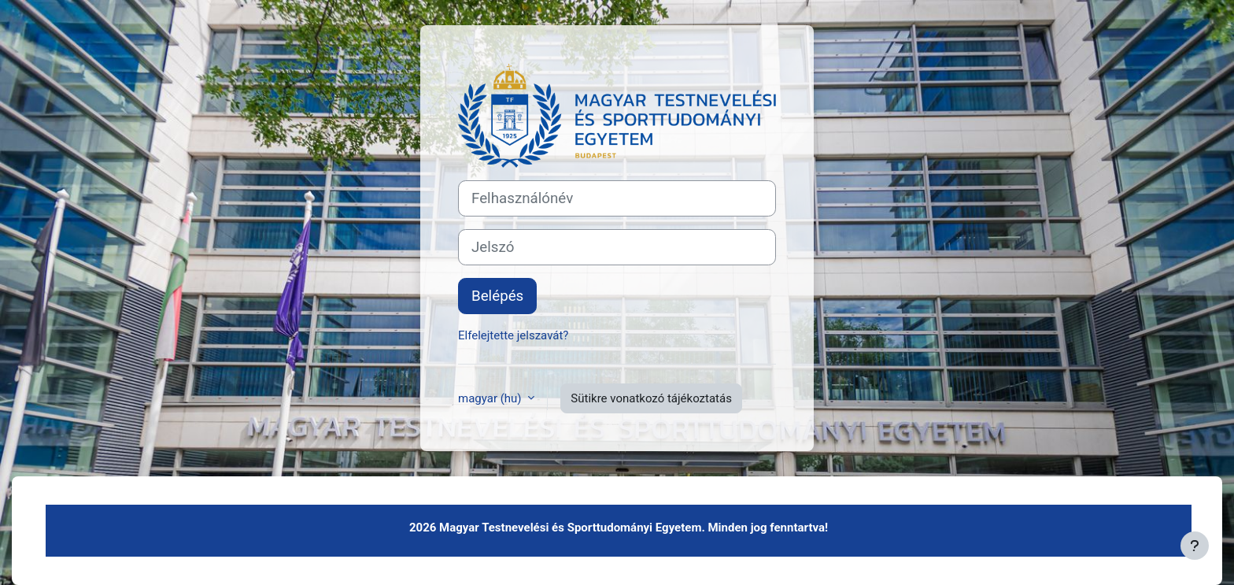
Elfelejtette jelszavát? (513, 335)
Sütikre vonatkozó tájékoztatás (651, 398)
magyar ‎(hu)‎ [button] (491, 398)
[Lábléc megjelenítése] (1194, 545)
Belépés (497, 296)
